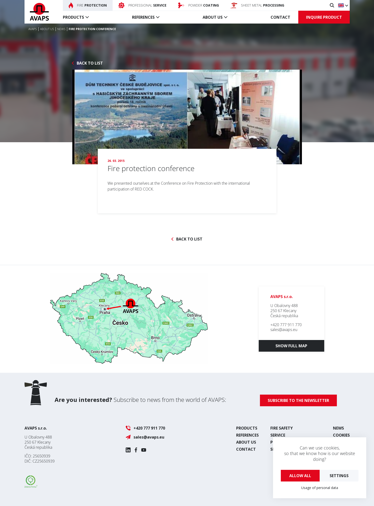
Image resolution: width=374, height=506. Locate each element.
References (143, 17)
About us (213, 17)
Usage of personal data (319, 487)
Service (277, 435)
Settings (339, 475)
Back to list (90, 63)
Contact (280, 17)
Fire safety (281, 428)
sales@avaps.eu (283, 329)
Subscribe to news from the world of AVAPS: (140, 400)
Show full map (291, 345)
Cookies (341, 435)
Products (73, 17)
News (338, 428)
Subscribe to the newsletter (298, 400)
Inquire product (324, 17)
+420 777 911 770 (286, 324)
